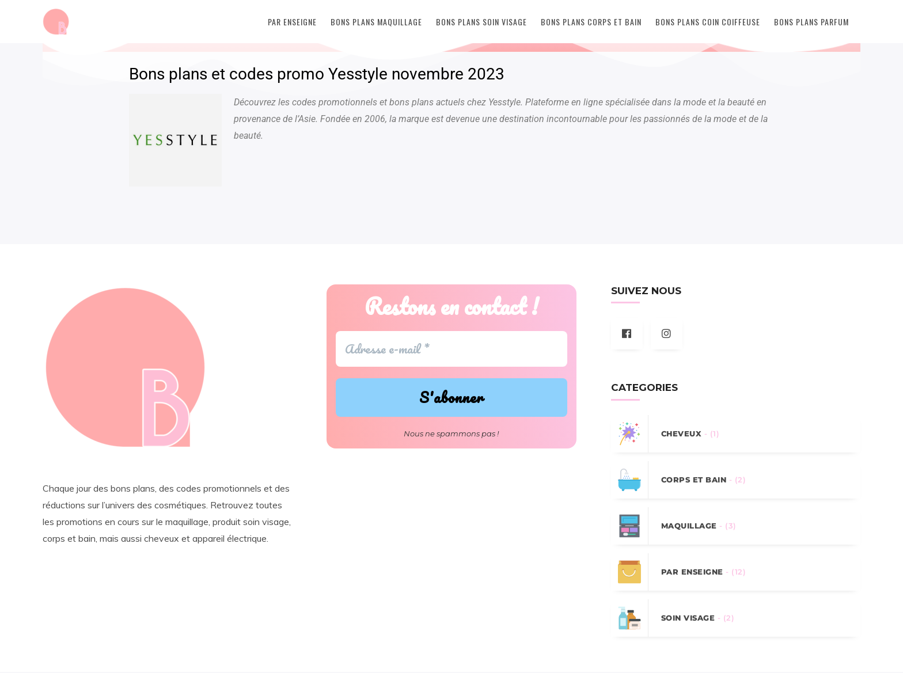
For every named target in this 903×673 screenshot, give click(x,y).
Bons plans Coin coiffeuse (707, 22)
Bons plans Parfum (811, 22)
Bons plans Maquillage (376, 22)
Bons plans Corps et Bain (591, 22)
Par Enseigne (292, 22)
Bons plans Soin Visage (481, 22)
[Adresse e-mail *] (451, 350)
